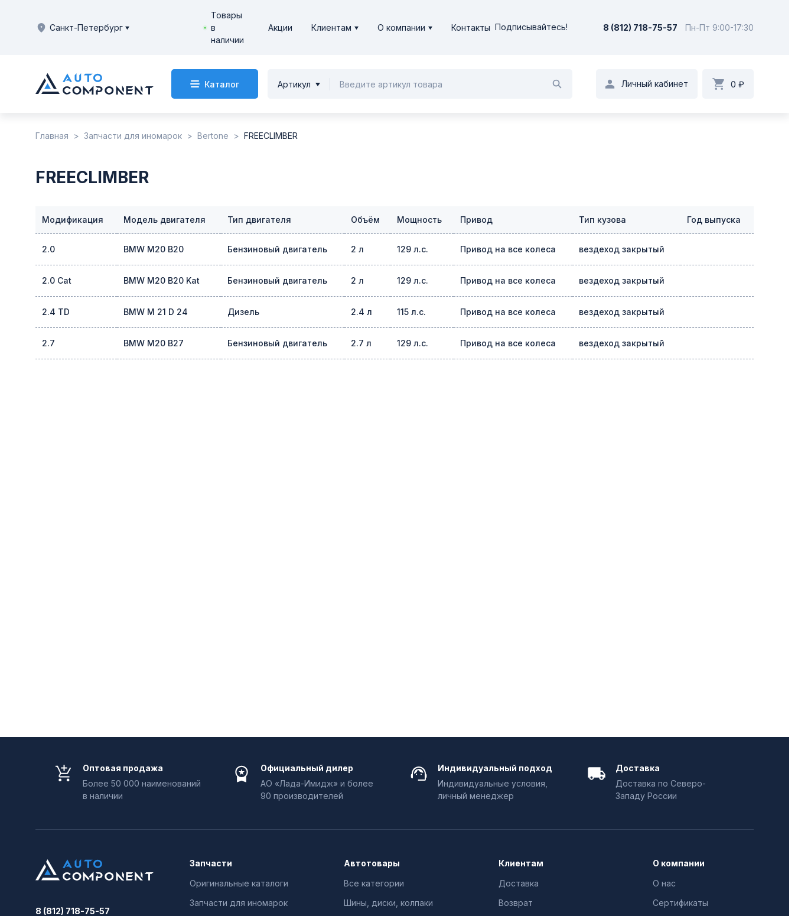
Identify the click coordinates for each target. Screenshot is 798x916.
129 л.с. (412, 249)
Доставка (519, 883)
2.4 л (361, 312)
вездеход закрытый (622, 249)
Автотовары (372, 863)
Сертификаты (680, 903)
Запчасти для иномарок (239, 903)
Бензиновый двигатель (277, 249)
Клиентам (331, 27)
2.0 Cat (56, 280)
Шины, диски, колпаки (388, 903)
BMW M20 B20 (153, 249)
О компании (401, 27)
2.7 (48, 343)
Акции (280, 27)
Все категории (374, 883)
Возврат (516, 903)
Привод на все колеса (508, 249)
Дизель (243, 312)
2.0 (48, 249)
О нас (664, 883)
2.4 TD (56, 312)
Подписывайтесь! (531, 27)
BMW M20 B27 (153, 343)
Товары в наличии (227, 27)
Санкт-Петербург (82, 28)
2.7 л (361, 343)
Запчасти (211, 863)
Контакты (470, 27)
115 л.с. (411, 312)
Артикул (294, 84)
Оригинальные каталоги (239, 883)
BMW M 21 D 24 (155, 312)
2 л (357, 249)
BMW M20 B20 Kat (161, 280)
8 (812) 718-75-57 (640, 27)
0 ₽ (737, 84)
